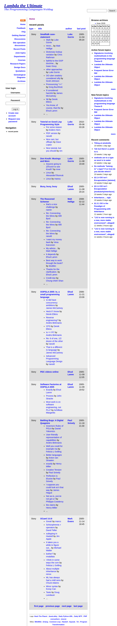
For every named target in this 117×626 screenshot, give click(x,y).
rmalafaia (50, 556)
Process (50, 396)
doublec (52, 266)
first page (39, 606)
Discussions (19, 39)
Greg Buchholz (56, 87)
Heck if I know (52, 311)
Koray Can (51, 589)
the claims (50, 505)
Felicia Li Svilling (53, 451)
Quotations (20, 71)
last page (78, 606)
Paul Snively (54, 472)
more (113, 89)
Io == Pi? (50, 332)
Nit (47, 99)
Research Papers (17, 64)
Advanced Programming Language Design (54, 359)
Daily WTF (78, 616)
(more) (63, 619)
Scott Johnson (52, 81)
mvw (58, 169)
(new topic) (20, 53)
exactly (49, 464)
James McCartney (54, 308)
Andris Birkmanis (54, 323)
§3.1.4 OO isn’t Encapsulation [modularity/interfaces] (104, 189)
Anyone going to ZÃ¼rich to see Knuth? (53, 166)
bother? (49, 554)
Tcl (77, 622)
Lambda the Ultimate (23, 5)
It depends (51, 254)
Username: (15, 93)
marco (58, 521)
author (69, 28)
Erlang (45, 622)
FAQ (23, 32)
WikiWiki (38, 622)
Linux (48, 172)
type (32, 28)
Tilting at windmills (102, 143)
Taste (48, 592)
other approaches (54, 69)
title (40, 28)
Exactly (49, 390)
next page (67, 606)
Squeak (72, 622)
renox (48, 574)
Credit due (51, 278)
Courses (21, 60)
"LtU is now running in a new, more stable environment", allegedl (104, 220)
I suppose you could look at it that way (54, 487)
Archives (21, 81)
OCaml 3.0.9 (46, 518)
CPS (48, 326)
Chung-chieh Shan (54, 281)
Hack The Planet (40, 616)
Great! (49, 521)
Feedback (21, 28)
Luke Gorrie (54, 72)
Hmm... (49, 46)
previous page (53, 606)
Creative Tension (54, 470)
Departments (19, 56)
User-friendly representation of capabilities (54, 437)
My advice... (51, 248)
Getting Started (18, 35)
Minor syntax (52, 586)
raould (49, 136)
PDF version (51, 133)
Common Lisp (55, 622)
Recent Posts (19, 49)
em (61, 151)
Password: (15, 100)
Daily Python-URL (66, 616)
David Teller (51, 530)
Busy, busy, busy (48, 186)
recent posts (13, 131)
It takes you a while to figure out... (52, 545)
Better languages (54, 455)
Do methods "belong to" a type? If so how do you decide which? (104, 169)
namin (49, 210)
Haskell (65, 622)
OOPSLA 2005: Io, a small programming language (50, 294)
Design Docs (19, 67)
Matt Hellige (51, 251)
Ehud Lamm (51, 111)
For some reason (54, 127)
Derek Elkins (52, 314)
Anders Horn (54, 130)
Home (22, 24)
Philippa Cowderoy (54, 501)
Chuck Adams (52, 583)
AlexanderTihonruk (54, 175)
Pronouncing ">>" (54, 84)
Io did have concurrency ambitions (51, 302)
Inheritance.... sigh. (102, 197)
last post (81, 28)
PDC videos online (49, 372)
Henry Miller (51, 508)
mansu (57, 179)
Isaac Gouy (51, 66)
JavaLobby (53, 616)
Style (48, 40)
